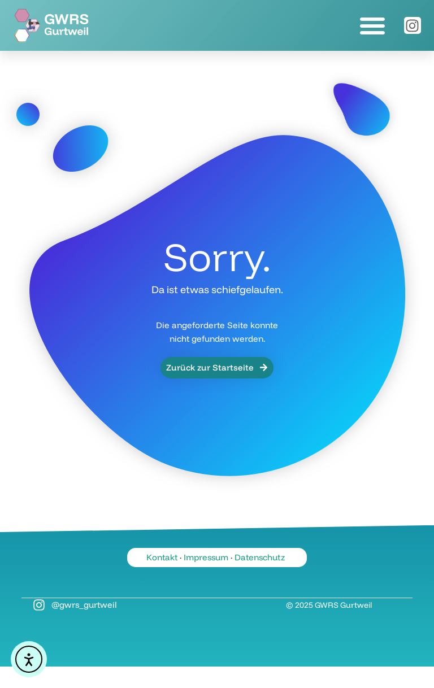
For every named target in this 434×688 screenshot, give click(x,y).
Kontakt (161, 557)
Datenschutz (260, 557)
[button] (372, 25)
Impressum (206, 557)
